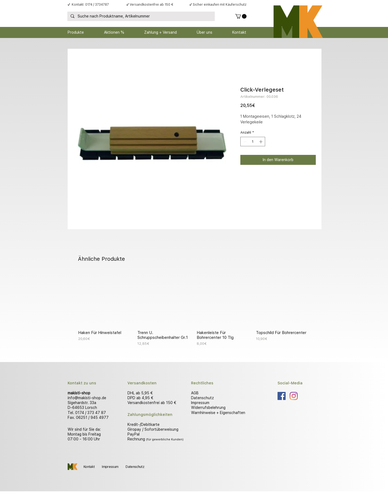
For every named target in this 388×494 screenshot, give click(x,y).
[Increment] (261, 141)
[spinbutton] (253, 141)
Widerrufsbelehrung (208, 407)
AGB (195, 393)
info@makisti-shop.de (87, 398)
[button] (241, 16)
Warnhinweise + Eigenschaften (218, 412)
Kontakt (89, 467)
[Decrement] (244, 141)
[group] (194, 309)
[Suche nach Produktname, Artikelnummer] (140, 16)
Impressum (200, 403)
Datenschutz (202, 398)
